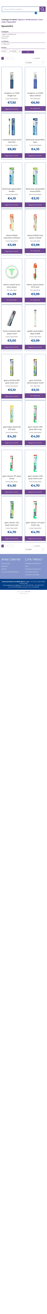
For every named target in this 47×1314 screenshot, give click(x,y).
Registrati (4, 566)
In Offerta (5, 44)
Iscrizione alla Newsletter (10, 572)
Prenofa (27, 591)
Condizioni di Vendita (32, 574)
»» (12, 58)
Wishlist (4, 569)
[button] (34, 62)
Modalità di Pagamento (33, 569)
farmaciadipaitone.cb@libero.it (12, 585)
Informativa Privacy (31, 572)
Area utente (5, 563)
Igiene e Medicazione (27, 20)
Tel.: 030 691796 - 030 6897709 (33, 585)
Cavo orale (5, 36)
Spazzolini (4, 38)
